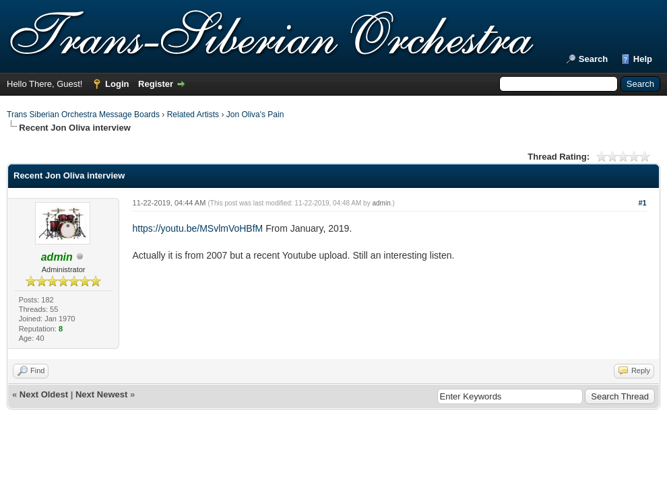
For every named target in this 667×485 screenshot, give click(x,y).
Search (593, 59)
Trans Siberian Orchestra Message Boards (83, 114)
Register (155, 84)
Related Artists (193, 114)
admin (381, 203)
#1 (642, 203)
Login (117, 84)
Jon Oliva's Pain (255, 114)
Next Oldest (44, 394)
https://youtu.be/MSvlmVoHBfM (198, 228)
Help (642, 59)
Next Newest (101, 394)
